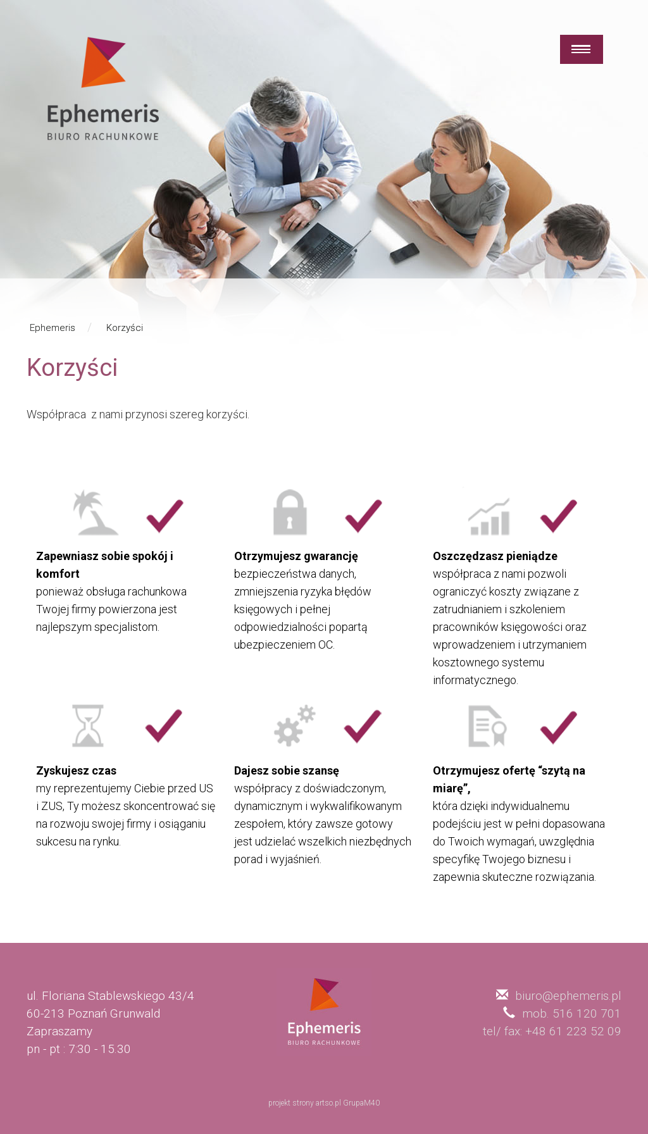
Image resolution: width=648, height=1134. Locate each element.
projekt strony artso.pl (304, 1103)
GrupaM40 (361, 1103)
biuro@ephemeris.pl (568, 995)
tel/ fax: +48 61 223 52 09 (552, 1031)
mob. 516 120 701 (571, 1013)
